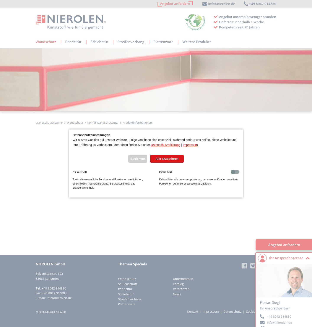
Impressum (190, 145)
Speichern (137, 158)
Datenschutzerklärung (165, 145)
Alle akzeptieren (167, 158)
